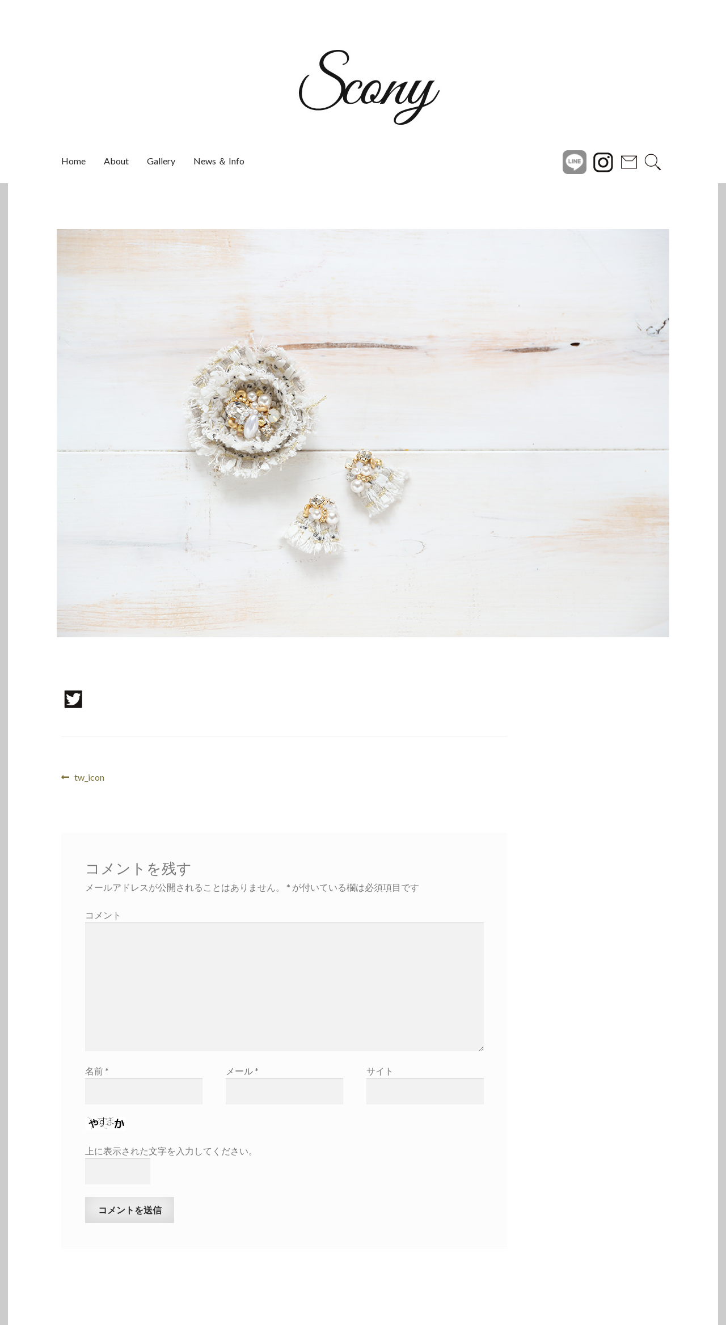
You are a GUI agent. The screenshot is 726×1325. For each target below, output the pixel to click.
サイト (380, 1070)
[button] (32, 433)
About (116, 160)
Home (73, 160)
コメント (103, 914)
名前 (97, 1070)
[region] (363, 433)
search (652, 161)
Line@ (574, 161)
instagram (603, 161)
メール (242, 1070)
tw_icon (89, 777)
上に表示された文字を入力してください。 (171, 1150)
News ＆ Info (218, 160)
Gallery (161, 160)
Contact (629, 161)
